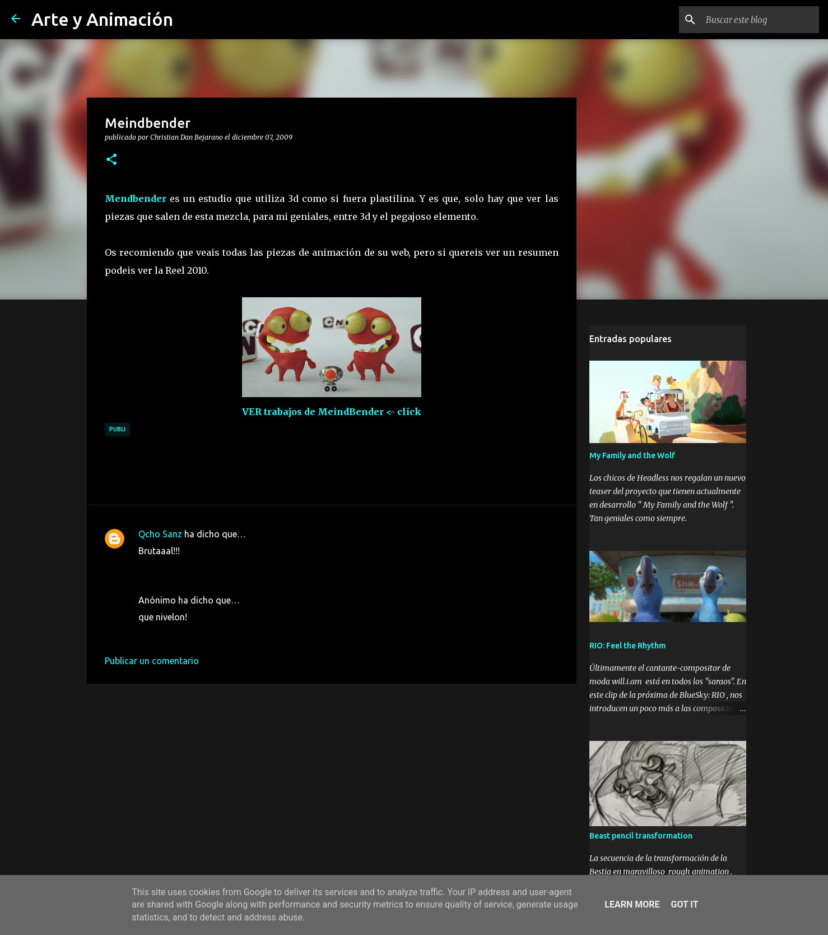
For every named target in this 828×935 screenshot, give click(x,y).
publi (117, 429)
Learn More (631, 904)
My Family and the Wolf (632, 455)
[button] (111, 160)
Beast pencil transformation (640, 835)
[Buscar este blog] (760, 19)
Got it (684, 904)
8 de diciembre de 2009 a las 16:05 (208, 634)
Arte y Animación (102, 19)
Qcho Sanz (160, 534)
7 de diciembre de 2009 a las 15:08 (208, 568)
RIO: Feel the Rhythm (627, 645)
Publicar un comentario (152, 661)
